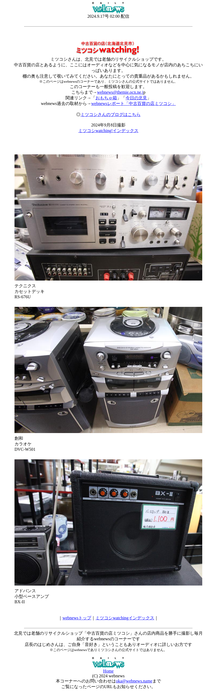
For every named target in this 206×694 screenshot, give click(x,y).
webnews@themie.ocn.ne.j (120, 92)
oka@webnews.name (134, 681)
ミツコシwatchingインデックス (124, 618)
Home (108, 671)
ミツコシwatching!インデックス (108, 130)
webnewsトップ (76, 618)
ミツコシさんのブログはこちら (110, 114)
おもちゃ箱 (106, 98)
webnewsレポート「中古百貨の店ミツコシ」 (133, 103)
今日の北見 (136, 98)
